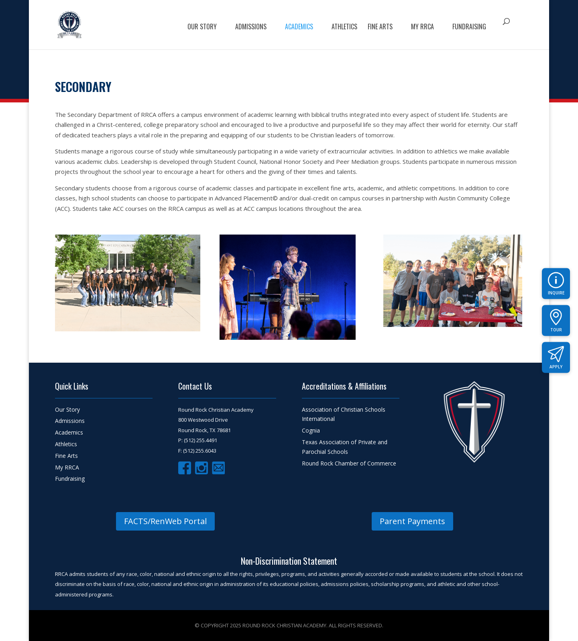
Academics (299, 27)
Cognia (311, 430)
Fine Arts (66, 455)
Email (218, 467)
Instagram (201, 467)
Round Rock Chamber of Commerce (349, 463)
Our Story (202, 27)
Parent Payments (412, 521)
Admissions (251, 27)
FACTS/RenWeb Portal (165, 521)
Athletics (344, 27)
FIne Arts (380, 27)
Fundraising (469, 27)
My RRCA (422, 27)
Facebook (184, 467)
